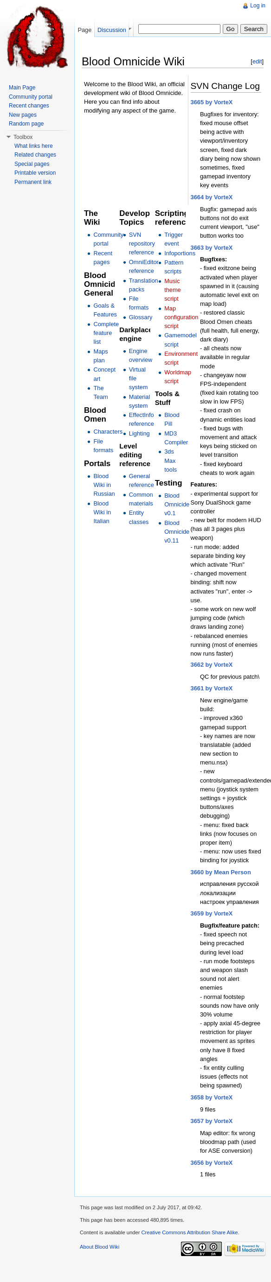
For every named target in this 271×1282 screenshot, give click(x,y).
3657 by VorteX (212, 1121)
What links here (33, 146)
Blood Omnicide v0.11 (176, 531)
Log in (257, 5)
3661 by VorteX (212, 688)
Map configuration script (181, 317)
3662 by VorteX (212, 664)
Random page (26, 123)
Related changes (35, 155)
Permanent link (33, 182)
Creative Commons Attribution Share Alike (189, 1232)
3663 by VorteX (212, 247)
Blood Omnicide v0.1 (176, 504)
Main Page (22, 87)
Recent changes (29, 105)
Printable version (35, 173)
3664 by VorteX (212, 197)
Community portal (30, 97)
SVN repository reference (142, 243)
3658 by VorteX (212, 1097)
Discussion (111, 29)
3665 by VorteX (212, 102)
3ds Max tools (170, 460)
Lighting (139, 433)
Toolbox (22, 137)
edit (257, 61)
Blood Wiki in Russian (104, 485)
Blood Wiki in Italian (102, 512)
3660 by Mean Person (221, 872)
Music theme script (172, 290)
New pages (23, 115)
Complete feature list (106, 333)
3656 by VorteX (212, 1162)
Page (84, 29)
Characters (108, 431)
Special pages (31, 164)
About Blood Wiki (99, 1247)
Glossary (141, 317)
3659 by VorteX (212, 913)
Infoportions (179, 253)
